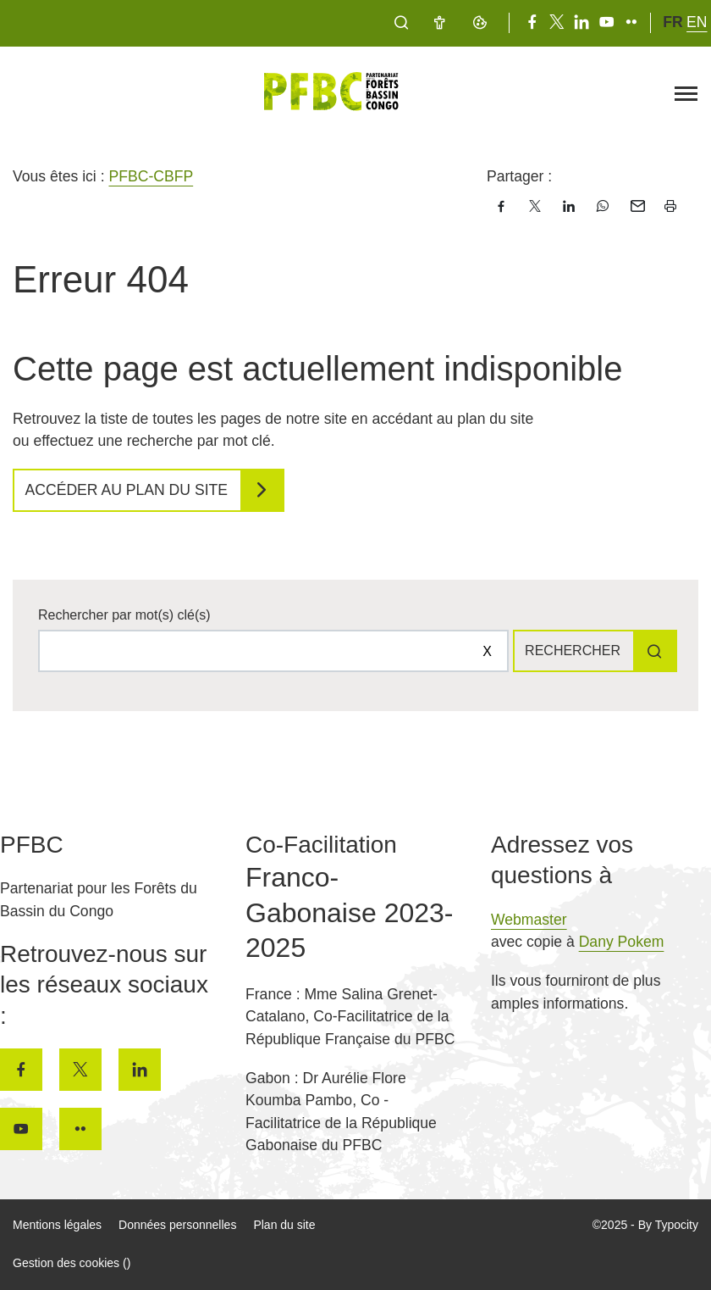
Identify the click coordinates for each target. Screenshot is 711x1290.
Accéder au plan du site (127, 489)
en (696, 22)
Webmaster (529, 919)
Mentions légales (57, 1225)
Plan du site (284, 1225)
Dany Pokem (621, 941)
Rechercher (572, 650)
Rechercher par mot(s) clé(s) (124, 615)
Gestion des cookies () (71, 1263)
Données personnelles (177, 1225)
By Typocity (668, 1225)
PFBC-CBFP (150, 176)
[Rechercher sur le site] (273, 651)
